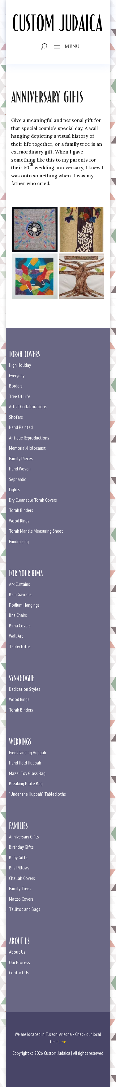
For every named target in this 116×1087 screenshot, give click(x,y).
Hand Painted (21, 427)
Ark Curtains (19, 584)
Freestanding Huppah (27, 752)
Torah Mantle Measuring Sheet (36, 531)
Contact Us (19, 972)
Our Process (19, 962)
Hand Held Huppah (25, 763)
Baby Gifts (18, 857)
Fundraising (19, 541)
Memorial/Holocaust (27, 448)
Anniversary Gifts (24, 837)
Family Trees (20, 888)
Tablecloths (20, 646)
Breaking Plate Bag (26, 783)
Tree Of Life (19, 396)
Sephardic (17, 479)
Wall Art (16, 636)
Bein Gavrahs (20, 594)
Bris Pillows (19, 867)
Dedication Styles (24, 689)
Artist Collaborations (28, 406)
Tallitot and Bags (24, 909)
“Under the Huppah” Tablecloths (37, 794)
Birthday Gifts (21, 847)
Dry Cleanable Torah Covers (33, 500)
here (62, 1042)
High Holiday (20, 365)
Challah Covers (22, 878)
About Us (17, 952)
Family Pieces (21, 458)
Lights (14, 489)
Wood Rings (19, 521)
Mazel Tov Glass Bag (27, 773)
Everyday (16, 375)
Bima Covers (20, 625)
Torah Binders (21, 510)
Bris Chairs (18, 615)
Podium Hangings (24, 605)
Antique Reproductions (29, 438)
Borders (16, 386)
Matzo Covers (21, 899)
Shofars (16, 417)
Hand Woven (20, 469)
